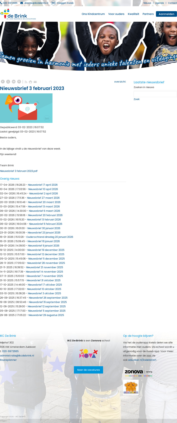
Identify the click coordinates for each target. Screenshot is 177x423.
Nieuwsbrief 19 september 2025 (48, 302)
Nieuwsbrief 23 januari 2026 (44, 232)
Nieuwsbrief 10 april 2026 (43, 189)
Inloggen (3, 421)
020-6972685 (10, 351)
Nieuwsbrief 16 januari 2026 (43, 241)
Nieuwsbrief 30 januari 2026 (43, 228)
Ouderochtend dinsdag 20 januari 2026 (49, 237)
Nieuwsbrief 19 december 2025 (45, 250)
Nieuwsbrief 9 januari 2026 (43, 245)
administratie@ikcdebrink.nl (17, 355)
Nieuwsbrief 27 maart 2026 (43, 198)
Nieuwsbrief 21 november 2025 (44, 267)
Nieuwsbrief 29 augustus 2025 (46, 315)
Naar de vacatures (88, 370)
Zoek (137, 99)
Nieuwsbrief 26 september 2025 (48, 298)
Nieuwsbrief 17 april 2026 (43, 185)
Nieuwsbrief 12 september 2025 (47, 306)
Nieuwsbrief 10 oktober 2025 (44, 289)
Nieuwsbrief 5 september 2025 (47, 311)
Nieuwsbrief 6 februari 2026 (45, 224)
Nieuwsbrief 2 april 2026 (43, 193)
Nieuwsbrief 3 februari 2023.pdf (19, 171)
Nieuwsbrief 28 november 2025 (46, 263)
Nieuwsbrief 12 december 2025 (45, 254)
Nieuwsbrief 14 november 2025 (44, 271)
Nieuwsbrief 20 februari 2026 (45, 215)
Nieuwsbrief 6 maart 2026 (44, 211)
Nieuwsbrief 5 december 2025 (46, 258)
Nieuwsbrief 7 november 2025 (45, 276)
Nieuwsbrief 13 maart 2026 (44, 206)
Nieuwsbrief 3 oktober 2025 (44, 293)
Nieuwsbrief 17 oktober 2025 (45, 284)
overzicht (120, 81)
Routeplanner (8, 360)
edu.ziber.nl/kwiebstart (142, 360)
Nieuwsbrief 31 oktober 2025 (44, 280)
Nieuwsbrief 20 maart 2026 (44, 202)
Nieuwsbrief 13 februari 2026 (44, 219)
